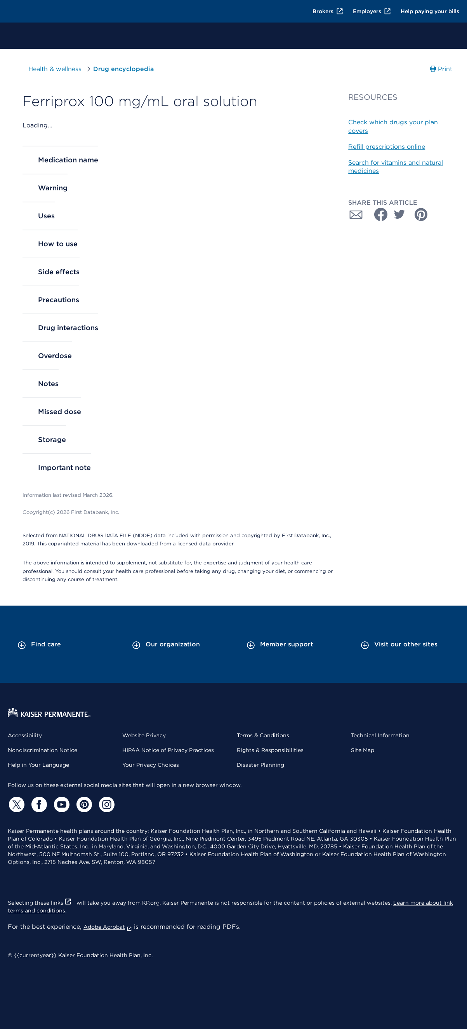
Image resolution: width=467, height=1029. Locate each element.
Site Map (362, 750)
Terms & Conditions (263, 735)
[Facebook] (38, 804)
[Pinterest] (83, 804)
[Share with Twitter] (399, 214)
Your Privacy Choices (150, 765)
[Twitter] (15, 804)
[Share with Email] (356, 214)
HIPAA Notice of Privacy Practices (168, 750)
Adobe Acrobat (107, 927)
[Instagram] (105, 804)
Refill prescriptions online (386, 146)
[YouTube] (60, 804)
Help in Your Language (38, 765)
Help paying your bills (430, 11)
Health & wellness (55, 69)
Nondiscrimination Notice (42, 750)
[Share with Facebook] (377, 214)
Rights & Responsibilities (270, 750)
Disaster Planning (260, 765)
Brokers (328, 11)
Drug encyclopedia (123, 69)
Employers (372, 11)
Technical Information (380, 735)
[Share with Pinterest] (421, 214)
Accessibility (25, 735)
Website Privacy (144, 735)
